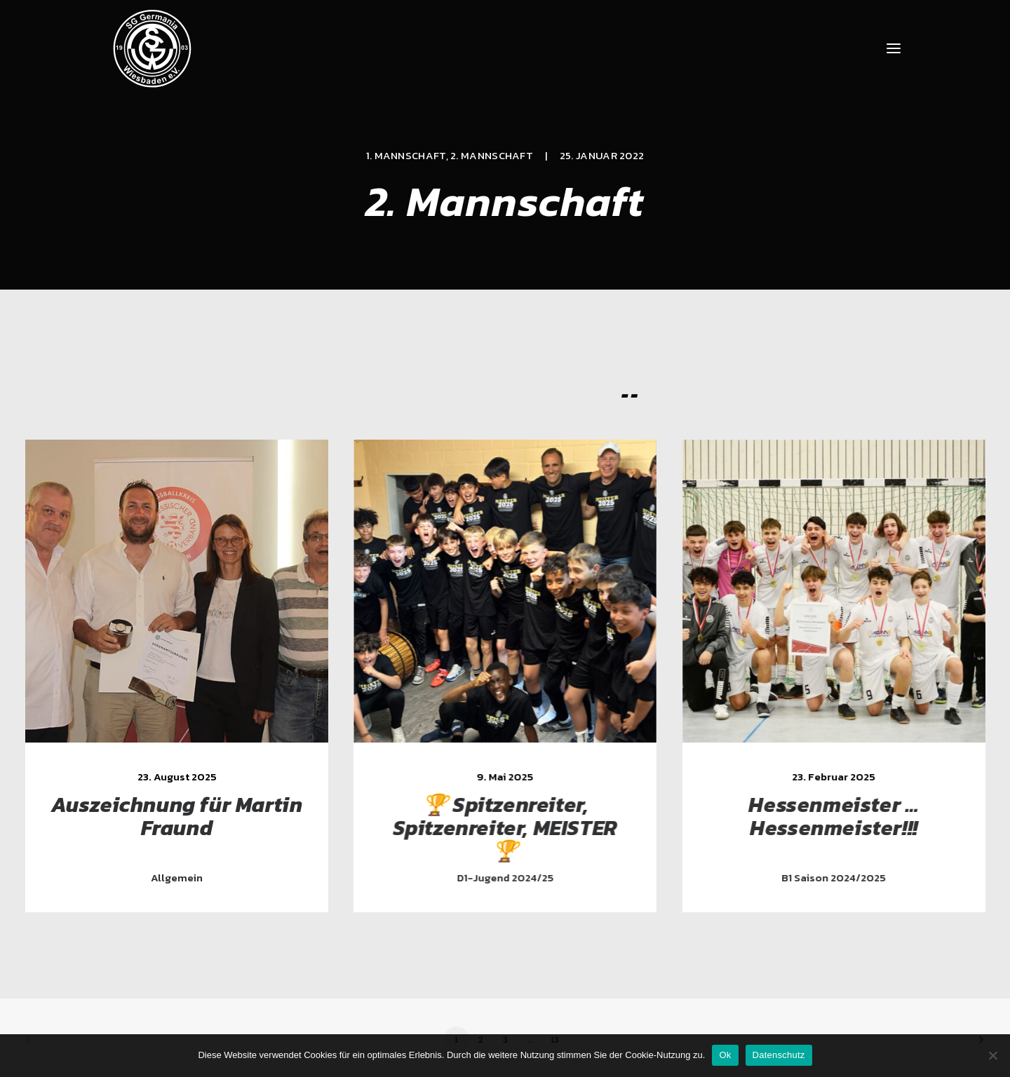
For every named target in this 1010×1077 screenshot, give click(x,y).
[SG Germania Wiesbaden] (152, 48)
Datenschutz (779, 1055)
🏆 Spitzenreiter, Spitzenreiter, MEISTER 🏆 (515, 828)
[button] (893, 48)
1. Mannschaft (406, 155)
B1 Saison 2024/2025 (849, 877)
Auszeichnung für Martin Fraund (180, 816)
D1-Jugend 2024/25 (515, 877)
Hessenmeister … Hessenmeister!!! (849, 816)
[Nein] (992, 1055)
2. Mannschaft (491, 155)
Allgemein (180, 877)
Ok (725, 1055)
